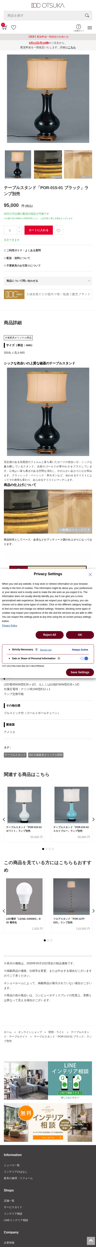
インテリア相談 (13, 1213)
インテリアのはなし (16, 1171)
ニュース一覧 (12, 1165)
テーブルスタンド (15, 754)
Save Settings (80, 672)
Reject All (49, 634)
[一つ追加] (19, 228)
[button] (43, 849)
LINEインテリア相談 (16, 1220)
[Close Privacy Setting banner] (90, 574)
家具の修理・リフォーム (18, 1178)
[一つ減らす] (19, 232)
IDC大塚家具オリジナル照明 (45, 754)
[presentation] (3, 819)
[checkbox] (84, 658)
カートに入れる (39, 230)
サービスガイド (13, 1207)
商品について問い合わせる (22, 280)
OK (80, 634)
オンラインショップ (30, 1032)
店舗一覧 (9, 1200)
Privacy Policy (9, 625)
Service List (45, 650)
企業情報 (9, 1242)
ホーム (8, 1032)
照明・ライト (56, 1032)
